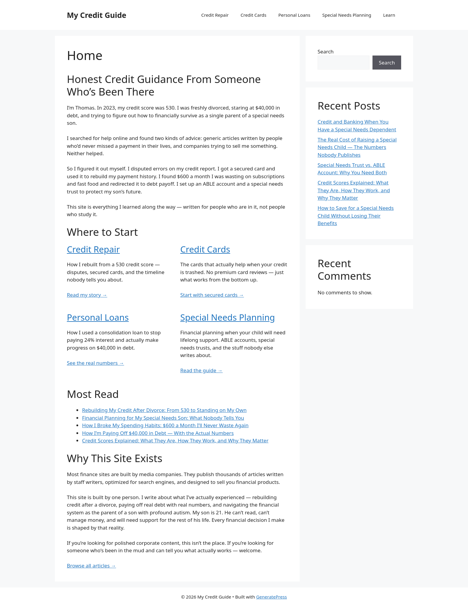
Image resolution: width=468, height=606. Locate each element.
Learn (389, 15)
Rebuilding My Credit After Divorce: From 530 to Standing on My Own (164, 410)
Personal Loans (294, 15)
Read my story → (87, 294)
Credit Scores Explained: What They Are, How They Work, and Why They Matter (175, 440)
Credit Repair (215, 15)
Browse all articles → (91, 565)
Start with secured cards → (212, 294)
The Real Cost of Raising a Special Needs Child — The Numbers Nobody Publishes (357, 147)
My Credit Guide (96, 15)
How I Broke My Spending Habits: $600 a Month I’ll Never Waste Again (165, 425)
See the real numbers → (95, 362)
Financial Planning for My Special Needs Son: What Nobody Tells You (163, 417)
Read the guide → (201, 370)
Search (326, 51)
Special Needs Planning (346, 15)
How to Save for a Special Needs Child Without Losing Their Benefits (356, 215)
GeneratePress (271, 597)
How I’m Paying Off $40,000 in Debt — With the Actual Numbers (158, 433)
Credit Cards (253, 15)
